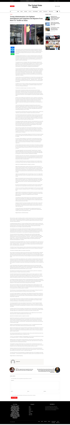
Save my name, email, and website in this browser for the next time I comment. (24, 395)
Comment (12, 380)
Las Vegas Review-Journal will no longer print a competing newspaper (55, 28)
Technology (45, 11)
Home (18, 11)
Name (12, 391)
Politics (30, 11)
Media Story (51, 11)
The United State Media (35, 6)
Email (28, 391)
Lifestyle (52, 47)
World (21, 11)
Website (45, 391)
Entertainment (35, 11)
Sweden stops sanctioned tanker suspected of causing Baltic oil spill (55, 23)
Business (25, 11)
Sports (40, 11)
